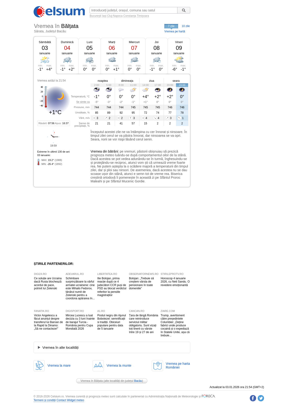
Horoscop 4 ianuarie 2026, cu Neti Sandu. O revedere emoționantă (175, 282)
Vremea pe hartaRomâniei (178, 365)
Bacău (138, 380)
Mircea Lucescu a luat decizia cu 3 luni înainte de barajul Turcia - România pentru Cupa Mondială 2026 (80, 322)
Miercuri (134, 42)
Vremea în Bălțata (92, 380)
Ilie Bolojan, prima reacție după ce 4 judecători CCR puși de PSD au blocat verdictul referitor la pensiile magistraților (111, 287)
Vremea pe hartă (174, 31)
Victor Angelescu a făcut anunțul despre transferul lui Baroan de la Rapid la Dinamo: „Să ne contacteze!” (48, 322)
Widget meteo (75, 400)
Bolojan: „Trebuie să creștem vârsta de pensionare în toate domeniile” (141, 283)
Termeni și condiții (45, 400)
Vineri (179, 42)
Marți (111, 42)
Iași (104, 15)
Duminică (67, 42)
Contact (61, 400)
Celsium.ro (57, 396)
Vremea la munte (119, 365)
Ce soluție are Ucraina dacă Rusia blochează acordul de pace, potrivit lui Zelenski (48, 283)
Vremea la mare (59, 365)
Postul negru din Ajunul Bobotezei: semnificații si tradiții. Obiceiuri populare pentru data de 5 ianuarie (111, 322)
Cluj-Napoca (114, 15)
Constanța (129, 15)
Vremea (96, 151)
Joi (157, 42)
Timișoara (143, 15)
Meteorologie (190, 396)
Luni (89, 42)
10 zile (186, 26)
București (95, 15)
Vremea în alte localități (60, 347)
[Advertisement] (72, 224)
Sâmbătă (45, 42)
